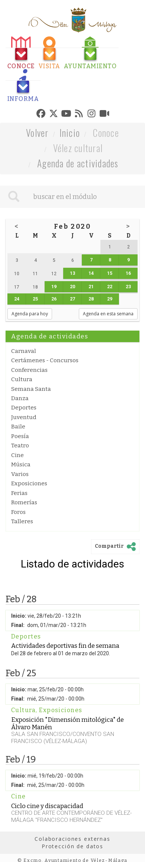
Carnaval (23, 351)
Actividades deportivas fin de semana (65, 645)
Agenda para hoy (30, 314)
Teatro (20, 445)
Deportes (23, 407)
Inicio (69, 132)
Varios (20, 474)
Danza (20, 398)
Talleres (22, 521)
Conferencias (29, 370)
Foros (18, 512)
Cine (17, 455)
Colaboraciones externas (72, 838)
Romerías (24, 502)
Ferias (19, 493)
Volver (37, 132)
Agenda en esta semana (108, 314)
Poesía (20, 436)
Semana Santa (31, 389)
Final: (18, 625)
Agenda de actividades (78, 163)
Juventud (23, 417)
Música (20, 464)
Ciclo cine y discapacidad (47, 806)
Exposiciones (29, 483)
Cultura (21, 379)
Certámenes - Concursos (44, 360)
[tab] (21, 53)
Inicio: (18, 616)
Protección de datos (72, 846)
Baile (18, 426)
